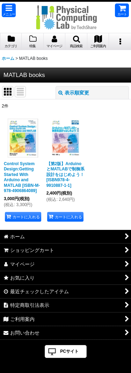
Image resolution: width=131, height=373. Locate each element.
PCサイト (69, 351)
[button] (9, 10)
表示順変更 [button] (73, 93)
